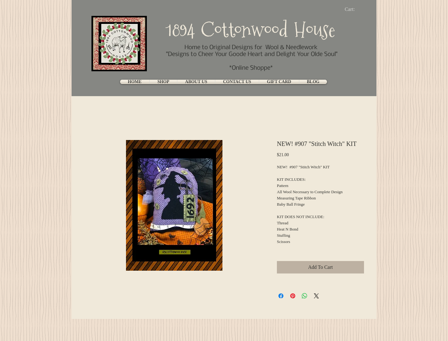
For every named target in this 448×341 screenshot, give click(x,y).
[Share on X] (316, 296)
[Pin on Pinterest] (292, 296)
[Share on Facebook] (281, 296)
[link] (355, 9)
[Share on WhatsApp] (304, 296)
